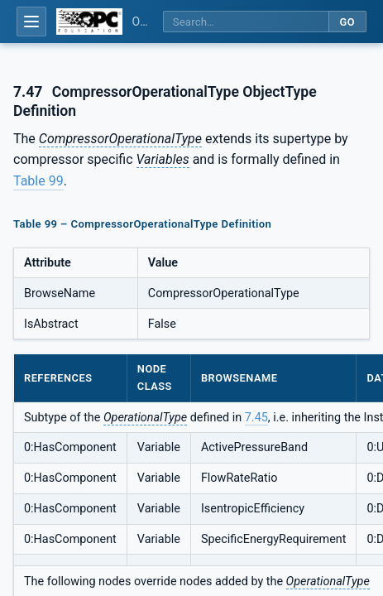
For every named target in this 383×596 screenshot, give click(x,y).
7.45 (256, 418)
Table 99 (38, 181)
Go (347, 22)
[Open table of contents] (31, 21)
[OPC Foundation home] (89, 21)
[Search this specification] (245, 22)
